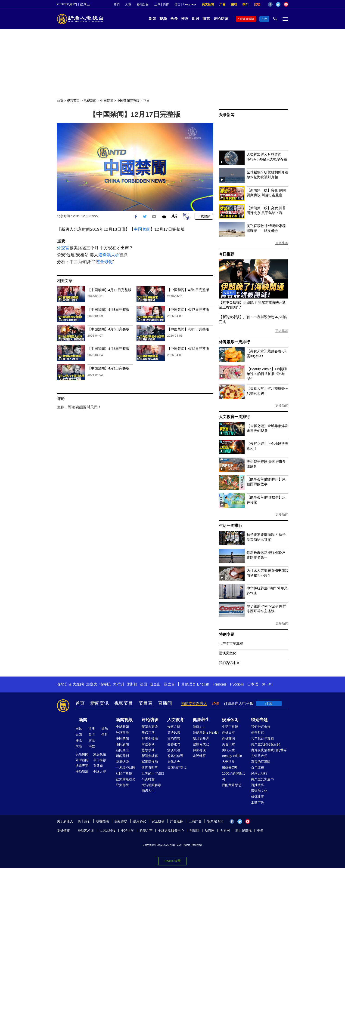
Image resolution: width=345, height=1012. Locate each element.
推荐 (184, 19)
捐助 (234, 4)
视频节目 (73, 100)
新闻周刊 (122, 756)
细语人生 (148, 791)
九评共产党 (259, 756)
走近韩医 (199, 756)
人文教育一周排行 (234, 417)
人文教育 (175, 719)
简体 (166, 4)
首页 (60, 100)
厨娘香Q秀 (229, 767)
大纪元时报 (107, 830)
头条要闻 (81, 754)
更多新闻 (281, 405)
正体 (157, 4)
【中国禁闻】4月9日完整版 (188, 290)
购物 (257, 4)
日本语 (252, 684)
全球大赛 (99, 771)
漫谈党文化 (227, 653)
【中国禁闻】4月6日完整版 (108, 329)
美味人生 (228, 750)
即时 (195, 19)
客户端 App (215, 821)
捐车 (245, 4)
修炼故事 (257, 796)
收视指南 (102, 821)
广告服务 (176, 821)
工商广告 (257, 802)
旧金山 (155, 684)
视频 (163, 19)
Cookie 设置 (172, 861)
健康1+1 (199, 727)
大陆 (78, 746)
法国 (143, 684)
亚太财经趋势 (125, 779)
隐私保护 (121, 821)
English (203, 684)
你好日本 (228, 732)
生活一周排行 (230, 525)
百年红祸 (257, 767)
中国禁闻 (106, 100)
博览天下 (81, 766)
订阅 (268, 703)
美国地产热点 (177, 767)
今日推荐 (226, 254)
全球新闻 (122, 727)
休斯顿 (131, 684)
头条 (174, 19)
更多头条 (281, 243)
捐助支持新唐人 (194, 703)
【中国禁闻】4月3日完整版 (108, 349)
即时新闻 (81, 760)
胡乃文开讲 (201, 738)
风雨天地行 (259, 773)
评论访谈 (220, 19)
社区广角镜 (124, 773)
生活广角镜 (230, 727)
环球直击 (122, 732)
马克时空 (148, 779)
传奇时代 (257, 732)
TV (265, 19)
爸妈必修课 (175, 756)
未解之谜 (173, 727)
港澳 (91, 728)
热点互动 (148, 732)
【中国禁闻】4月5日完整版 (188, 329)
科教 (91, 746)
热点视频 (99, 754)
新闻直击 (122, 750)
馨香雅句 (173, 744)
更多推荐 (281, 331)
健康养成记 (201, 744)
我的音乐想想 (231, 785)
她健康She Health (205, 732)
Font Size (174, 216)
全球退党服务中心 (171, 830)
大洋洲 (118, 684)
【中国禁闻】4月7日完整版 (188, 309)
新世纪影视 (243, 830)
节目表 (145, 703)
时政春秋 (148, 744)
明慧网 (194, 830)
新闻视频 (124, 719)
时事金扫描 (150, 738)
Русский (237, 684)
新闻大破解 (150, 756)
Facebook (270, 4)
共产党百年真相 (231, 644)
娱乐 (104, 728)
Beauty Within (232, 756)
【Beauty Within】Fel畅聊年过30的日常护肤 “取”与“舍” (267, 374)
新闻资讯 (99, 703)
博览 (206, 19)
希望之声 (146, 830)
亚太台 (169, 684)
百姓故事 (257, 785)
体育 (104, 734)
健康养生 (201, 719)
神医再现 (199, 750)
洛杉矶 (105, 684)
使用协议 (139, 821)
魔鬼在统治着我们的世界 (269, 750)
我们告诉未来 (229, 663)
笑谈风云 (173, 732)
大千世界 (228, 761)
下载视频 (203, 216)
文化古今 (173, 761)
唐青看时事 (150, 767)
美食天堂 (228, 744)
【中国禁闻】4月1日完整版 (108, 368)
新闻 (152, 19)
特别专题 (226, 634)
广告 (222, 4)
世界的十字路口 (153, 773)
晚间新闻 (122, 744)
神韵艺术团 (86, 830)
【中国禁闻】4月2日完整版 (188, 349)
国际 (78, 728)
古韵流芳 (173, 738)
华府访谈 (122, 761)
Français (219, 684)
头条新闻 (226, 115)
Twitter (278, 4)
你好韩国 (228, 738)
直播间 (165, 703)
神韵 (117, 4)
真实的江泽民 (260, 761)
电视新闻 (90, 100)
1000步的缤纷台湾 (233, 776)
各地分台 (143, 4)
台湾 (91, 734)
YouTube (286, 4)
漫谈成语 (173, 750)
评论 (78, 740)
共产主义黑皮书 (262, 779)
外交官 (63, 248)
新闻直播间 (247, 19)
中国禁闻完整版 (128, 100)
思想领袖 (148, 750)
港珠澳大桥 (108, 254)
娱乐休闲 (230, 719)
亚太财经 (122, 785)
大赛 (128, 4)
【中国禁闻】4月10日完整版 (109, 290)
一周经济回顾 (125, 767)
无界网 (225, 830)
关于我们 (84, 821)
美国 (78, 734)
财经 (91, 740)
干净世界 (127, 830)
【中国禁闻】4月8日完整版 (108, 309)
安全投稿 (158, 821)
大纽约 (78, 684)
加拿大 (91, 684)
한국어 (267, 684)
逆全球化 (104, 261)
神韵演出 (81, 771)
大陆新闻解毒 (151, 785)
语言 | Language (185, 4)
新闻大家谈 (150, 727)
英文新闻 (208, 4)
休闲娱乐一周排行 (234, 342)
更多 (260, 830)
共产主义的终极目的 (265, 744)
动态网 (209, 830)
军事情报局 (150, 761)
